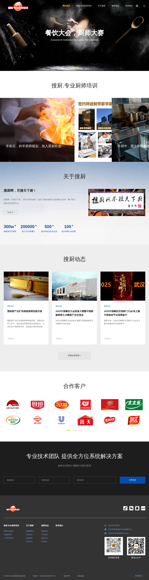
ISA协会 (44, 541)
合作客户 (29, 541)
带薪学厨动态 (9, 531)
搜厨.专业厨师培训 (84, 6)
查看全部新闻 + (74, 355)
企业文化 (29, 534)
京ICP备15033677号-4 (48, 576)
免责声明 (66, 576)
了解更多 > (10, 212)
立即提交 (132, 480)
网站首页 (66, 6)
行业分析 (44, 534)
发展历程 (29, 538)
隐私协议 (81, 576)
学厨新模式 (8, 534)
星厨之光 (44, 538)
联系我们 (129, 6)
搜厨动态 (115, 6)
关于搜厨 (101, 6)
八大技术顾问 (9, 538)
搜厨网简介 (30, 531)
